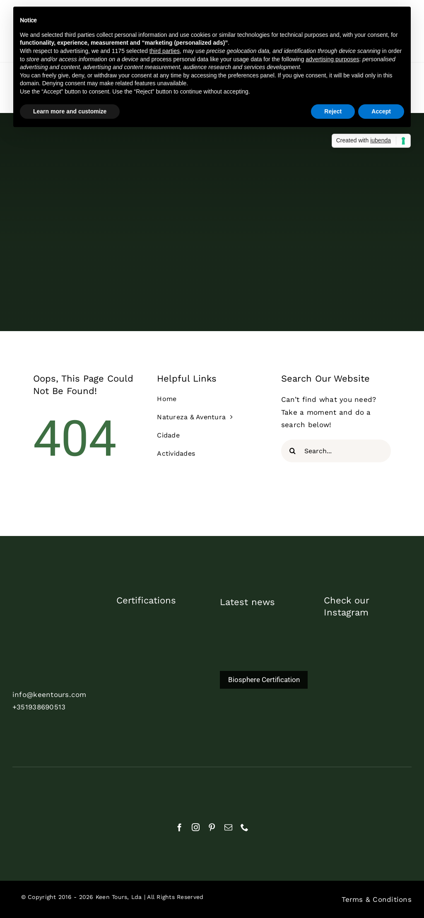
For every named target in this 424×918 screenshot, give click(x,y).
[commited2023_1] (160, 619)
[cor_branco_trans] (56, 614)
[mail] (228, 827)
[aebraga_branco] (177, 791)
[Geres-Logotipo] (316, 787)
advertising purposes (332, 59)
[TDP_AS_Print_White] (163, 658)
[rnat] (39, 790)
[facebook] (179, 827)
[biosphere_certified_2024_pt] (163, 698)
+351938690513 (38, 707)
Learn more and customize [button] (69, 111)
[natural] (108, 793)
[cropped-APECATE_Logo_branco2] (246, 790)
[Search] (292, 451)
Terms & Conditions (377, 899)
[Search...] (336, 451)
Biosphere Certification (264, 679)
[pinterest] (212, 827)
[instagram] (196, 827)
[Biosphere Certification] (264, 662)
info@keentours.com (49, 694)
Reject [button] (333, 111)
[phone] (244, 827)
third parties (164, 51)
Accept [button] (381, 111)
